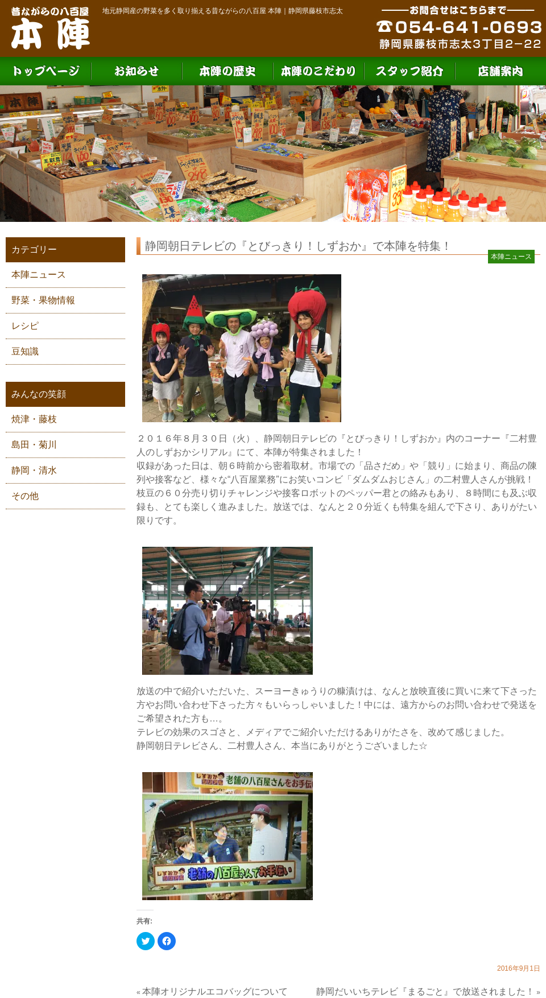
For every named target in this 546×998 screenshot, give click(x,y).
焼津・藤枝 (34, 419)
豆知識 (25, 351)
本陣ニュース (38, 274)
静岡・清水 (34, 470)
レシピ (25, 326)
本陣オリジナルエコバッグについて (215, 991)
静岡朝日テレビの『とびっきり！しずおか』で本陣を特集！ (298, 246)
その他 (25, 496)
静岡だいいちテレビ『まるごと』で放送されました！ (425, 991)
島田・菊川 (34, 444)
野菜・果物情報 (43, 300)
